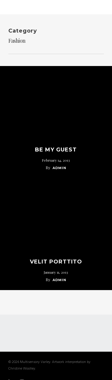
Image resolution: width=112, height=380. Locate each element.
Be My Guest (56, 149)
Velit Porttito (56, 261)
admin (59, 168)
